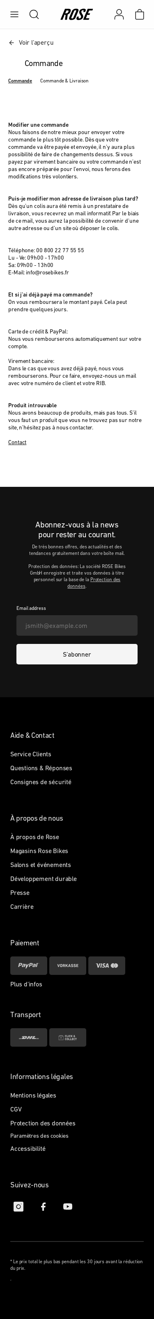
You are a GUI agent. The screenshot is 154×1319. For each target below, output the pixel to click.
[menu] (14, 14)
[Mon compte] (119, 14)
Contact (17, 442)
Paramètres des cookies (39, 1135)
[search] (30, 14)
